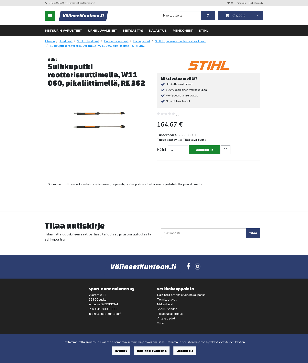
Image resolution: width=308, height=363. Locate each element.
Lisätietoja (184, 350)
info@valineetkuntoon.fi (82, 3)
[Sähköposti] (203, 233)
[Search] (180, 15)
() (235, 15)
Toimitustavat (167, 299)
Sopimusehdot (167, 309)
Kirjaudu (242, 3)
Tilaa (253, 233)
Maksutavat (165, 304)
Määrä (161, 149)
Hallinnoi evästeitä (152, 350)
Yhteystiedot (166, 318)
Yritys (161, 323)
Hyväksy (121, 350)
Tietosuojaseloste (170, 314)
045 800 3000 (56, 3)
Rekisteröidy (256, 3)
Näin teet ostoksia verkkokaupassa (181, 295)
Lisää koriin (204, 149)
